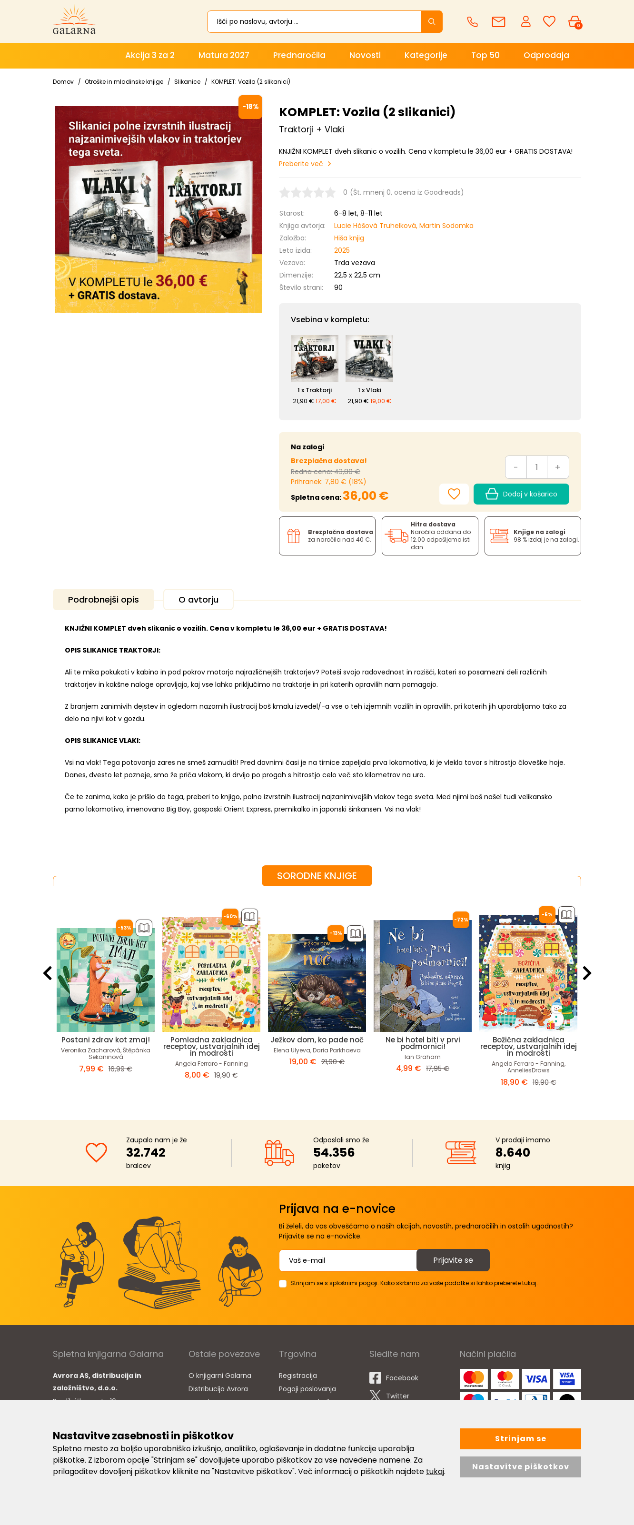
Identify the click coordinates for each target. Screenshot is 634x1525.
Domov (63, 82)
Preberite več (301, 163)
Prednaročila (299, 55)
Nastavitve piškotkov (520, 1466)
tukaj (435, 1471)
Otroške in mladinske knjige (124, 82)
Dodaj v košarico (521, 494)
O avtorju (198, 599)
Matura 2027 (223, 55)
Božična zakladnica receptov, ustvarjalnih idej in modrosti (528, 1046)
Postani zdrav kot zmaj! (105, 1040)
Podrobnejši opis (103, 599)
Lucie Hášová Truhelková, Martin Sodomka (404, 225)
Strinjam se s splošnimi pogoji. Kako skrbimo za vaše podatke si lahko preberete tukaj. (414, 1283)
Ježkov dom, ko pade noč (317, 1040)
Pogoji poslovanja (307, 1389)
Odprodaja (546, 55)
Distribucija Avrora (218, 1389)
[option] (106, 995)
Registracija (298, 1375)
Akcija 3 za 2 (150, 55)
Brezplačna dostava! (329, 460)
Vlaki (373, 390)
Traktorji (319, 390)
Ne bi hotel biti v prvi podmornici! (423, 1043)
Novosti (365, 55)
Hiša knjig (349, 238)
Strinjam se (520, 1438)
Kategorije (426, 55)
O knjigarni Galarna (219, 1375)
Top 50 (485, 55)
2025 (342, 250)
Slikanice (187, 82)
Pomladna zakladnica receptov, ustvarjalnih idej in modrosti (211, 1046)
